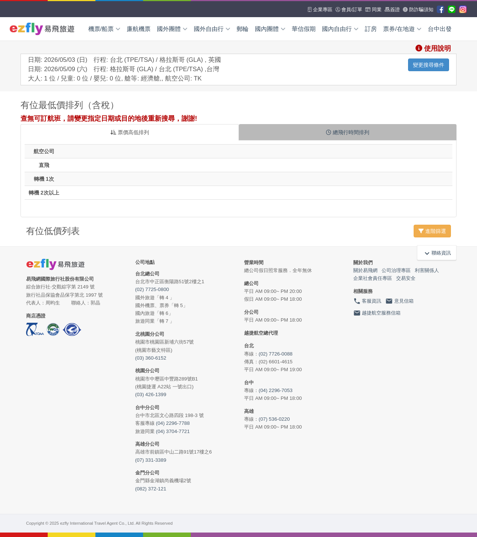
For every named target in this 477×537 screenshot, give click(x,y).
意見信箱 (399, 301)
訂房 (371, 29)
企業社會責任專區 (372, 278)
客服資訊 (367, 301)
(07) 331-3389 (151, 460)
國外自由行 (212, 29)
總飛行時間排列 (347, 132)
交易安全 (406, 278)
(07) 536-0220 (274, 419)
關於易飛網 (365, 270)
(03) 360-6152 (151, 358)
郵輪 (243, 29)
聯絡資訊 (437, 253)
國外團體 (172, 29)
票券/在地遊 (402, 29)
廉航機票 (139, 29)
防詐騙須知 (418, 9)
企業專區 (320, 9)
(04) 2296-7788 (173, 423)
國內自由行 (340, 29)
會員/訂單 (348, 9)
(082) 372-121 (151, 489)
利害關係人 (427, 270)
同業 (373, 9)
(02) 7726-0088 (276, 354)
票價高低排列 (129, 132)
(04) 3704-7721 (173, 431)
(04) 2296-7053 (276, 390)
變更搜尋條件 (428, 65)
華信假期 (304, 29)
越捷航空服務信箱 (377, 313)
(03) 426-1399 (151, 394)
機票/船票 (104, 29)
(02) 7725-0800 (152, 289)
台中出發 (440, 29)
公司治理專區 (396, 270)
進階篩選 (432, 231)
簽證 (392, 9)
